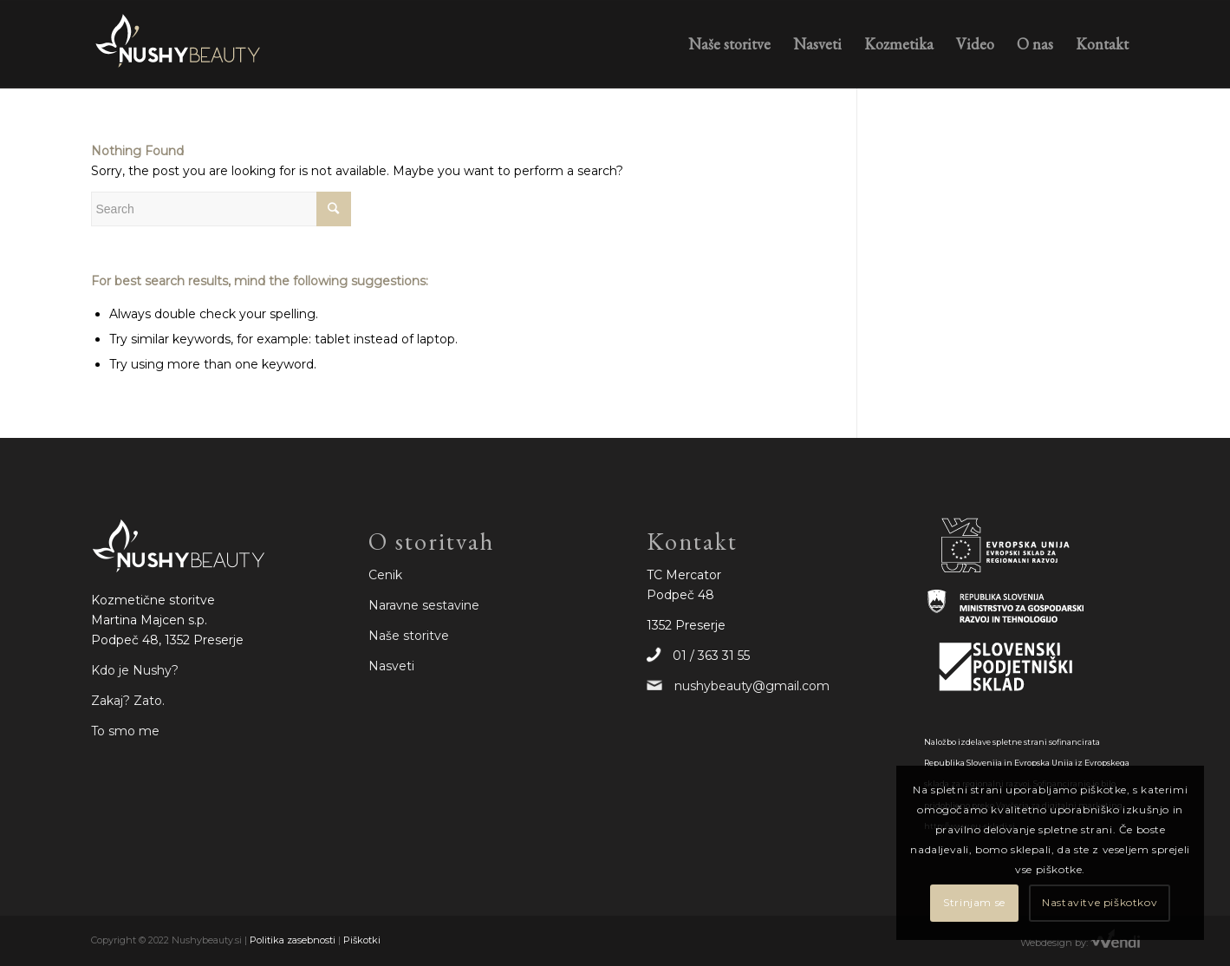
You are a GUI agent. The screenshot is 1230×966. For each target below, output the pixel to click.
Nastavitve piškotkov (1099, 902)
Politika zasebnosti (292, 940)
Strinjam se (974, 902)
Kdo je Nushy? (135, 670)
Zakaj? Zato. (128, 700)
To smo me (125, 731)
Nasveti (391, 666)
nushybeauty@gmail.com (752, 686)
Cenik (385, 575)
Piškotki (362, 940)
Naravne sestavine (423, 605)
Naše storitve (408, 635)
